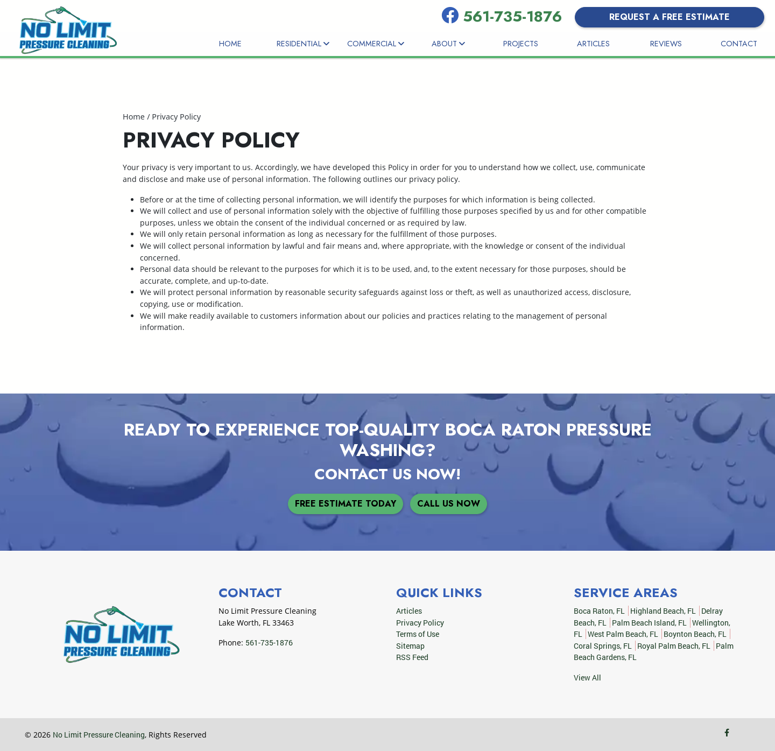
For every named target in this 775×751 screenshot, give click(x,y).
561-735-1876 (514, 16)
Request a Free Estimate (669, 17)
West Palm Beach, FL (623, 634)
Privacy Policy (176, 116)
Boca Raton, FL (599, 611)
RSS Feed (412, 657)
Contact (739, 43)
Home (230, 43)
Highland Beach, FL (663, 611)
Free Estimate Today (345, 503)
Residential (303, 43)
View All (587, 677)
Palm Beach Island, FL (649, 622)
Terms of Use (417, 634)
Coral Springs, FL (603, 646)
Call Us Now (448, 503)
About (448, 43)
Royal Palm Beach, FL (673, 646)
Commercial (375, 43)
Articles (593, 43)
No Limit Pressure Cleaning (99, 734)
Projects (520, 43)
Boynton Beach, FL (695, 634)
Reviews (666, 43)
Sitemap (410, 646)
